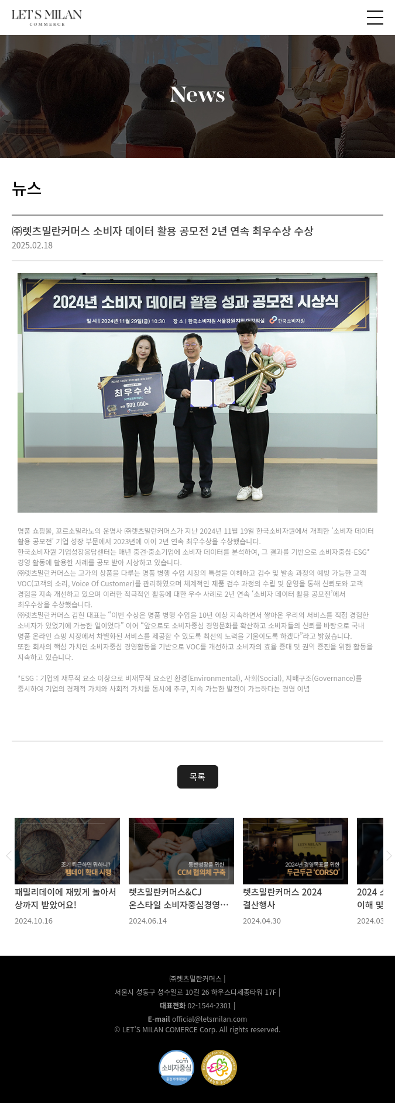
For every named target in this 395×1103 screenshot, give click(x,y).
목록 (198, 776)
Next (389, 855)
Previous (9, 855)
